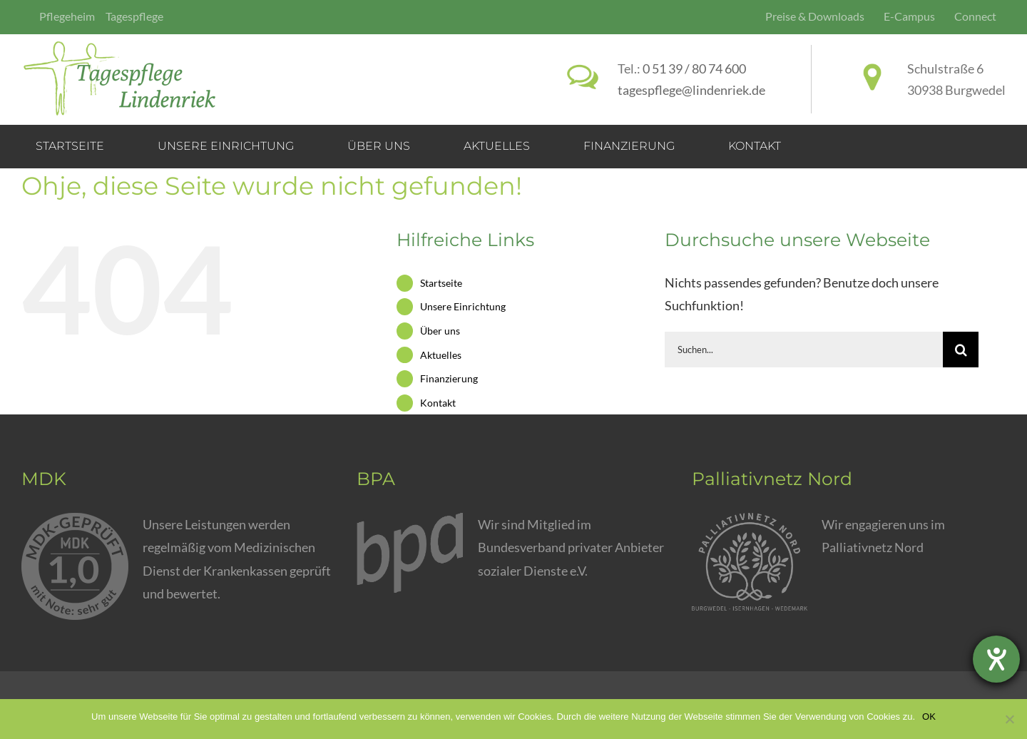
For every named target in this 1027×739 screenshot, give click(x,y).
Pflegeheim (67, 16)
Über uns (440, 331)
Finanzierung (449, 378)
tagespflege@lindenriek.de (691, 90)
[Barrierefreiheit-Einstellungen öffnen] (996, 659)
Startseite (441, 283)
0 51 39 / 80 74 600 (694, 68)
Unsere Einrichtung (463, 306)
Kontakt (438, 403)
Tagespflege (134, 16)
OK (929, 716)
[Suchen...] (804, 349)
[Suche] (961, 349)
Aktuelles (440, 355)
